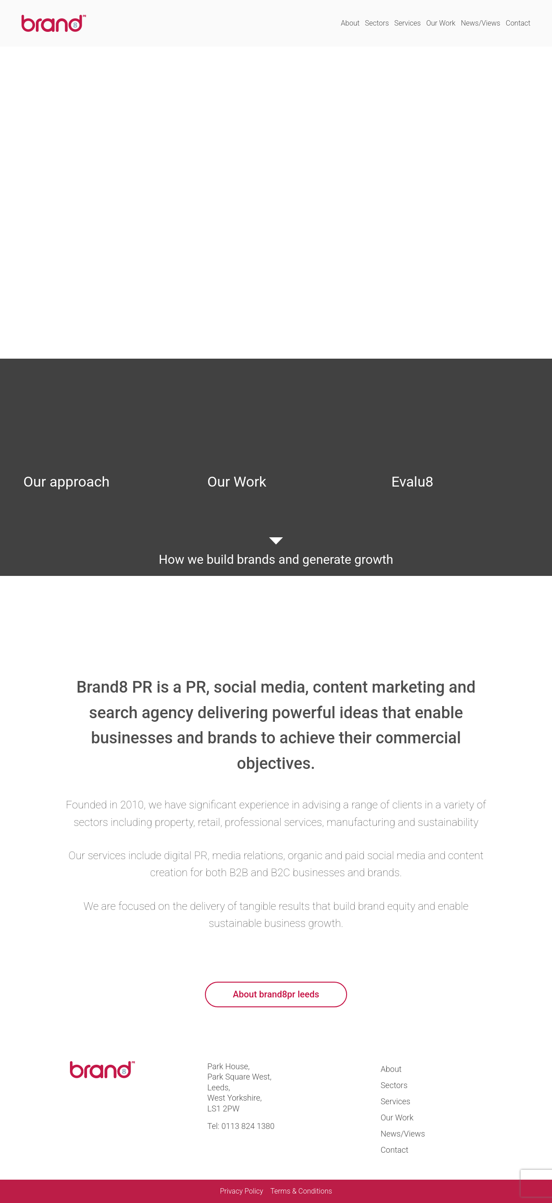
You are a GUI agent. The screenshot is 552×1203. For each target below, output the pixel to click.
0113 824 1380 (248, 1126)
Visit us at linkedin (111, 1111)
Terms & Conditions (301, 1191)
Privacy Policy (241, 1191)
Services (407, 23)
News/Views (480, 23)
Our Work (440, 23)
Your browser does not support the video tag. (276, 203)
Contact (518, 23)
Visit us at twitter (80, 1111)
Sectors (377, 23)
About (350, 23)
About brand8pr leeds (276, 994)
